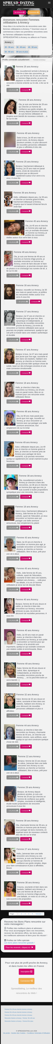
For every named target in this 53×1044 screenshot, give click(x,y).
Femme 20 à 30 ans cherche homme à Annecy (18, 1009)
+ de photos (13, 90)
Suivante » (39, 914)
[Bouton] (49, 2)
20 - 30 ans (9, 47)
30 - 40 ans (21, 47)
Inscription (26, 971)
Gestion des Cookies (18, 1033)
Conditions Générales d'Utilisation (38, 1033)
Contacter (26, 90)
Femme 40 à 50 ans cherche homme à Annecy (18, 1015)
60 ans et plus (22, 52)
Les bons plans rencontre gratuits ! (19, 943)
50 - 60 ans (9, 52)
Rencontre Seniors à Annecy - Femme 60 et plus (19, 1021)
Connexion (34, 12)
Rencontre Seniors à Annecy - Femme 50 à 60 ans (20, 1018)
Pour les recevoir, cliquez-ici (20, 947)
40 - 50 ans (32, 47)
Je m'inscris (20, 12)
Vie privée (6, 1033)
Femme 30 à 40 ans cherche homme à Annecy (18, 1012)
